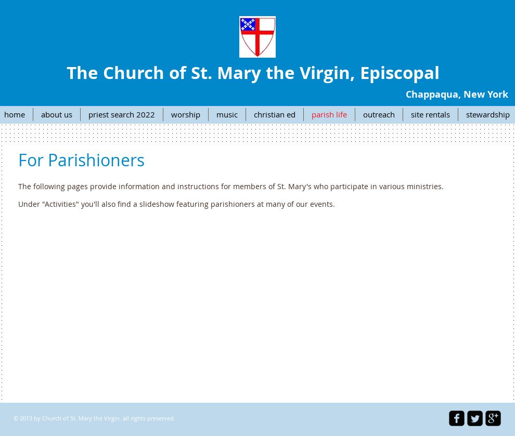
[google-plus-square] (493, 418)
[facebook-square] (457, 418)
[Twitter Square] (475, 418)
